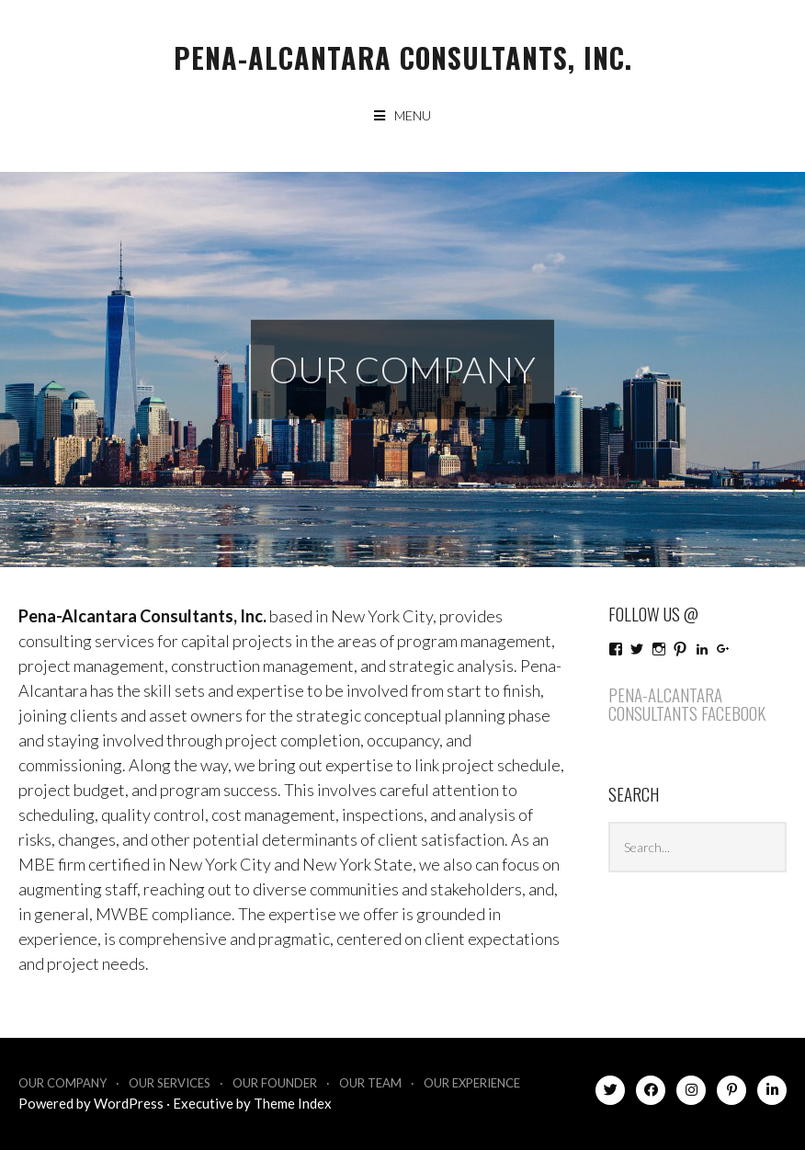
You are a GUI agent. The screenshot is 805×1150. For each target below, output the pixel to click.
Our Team (370, 1083)
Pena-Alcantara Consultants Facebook (686, 703)
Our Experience (472, 1083)
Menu (412, 115)
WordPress (129, 1103)
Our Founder (274, 1083)
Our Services (169, 1083)
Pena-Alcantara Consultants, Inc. (403, 57)
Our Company (62, 1083)
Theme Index (293, 1103)
